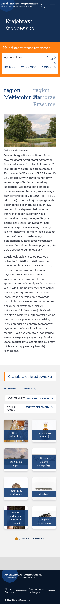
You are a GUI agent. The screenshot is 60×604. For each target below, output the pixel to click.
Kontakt (51, 590)
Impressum (21, 590)
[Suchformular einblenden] (43, 6)
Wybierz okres (16, 398)
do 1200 (9, 67)
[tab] (17, 97)
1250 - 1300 (29, 67)
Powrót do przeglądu (23, 388)
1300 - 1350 (50, 67)
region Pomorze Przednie (44, 97)
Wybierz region (11, 408)
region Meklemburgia (22, 94)
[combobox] (39, 398)
